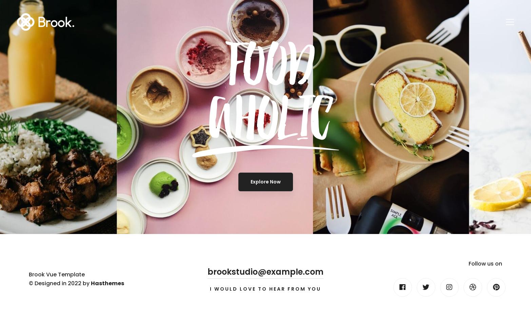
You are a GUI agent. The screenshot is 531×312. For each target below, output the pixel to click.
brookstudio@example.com (265, 271)
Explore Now (266, 181)
